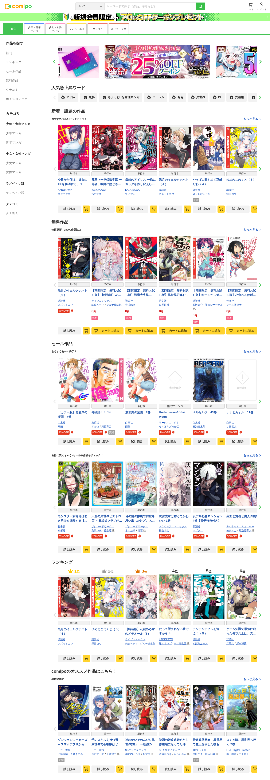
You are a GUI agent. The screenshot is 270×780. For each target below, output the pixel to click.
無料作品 (12, 80)
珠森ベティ (97, 304)
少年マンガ (13, 133)
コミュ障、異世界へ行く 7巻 (241, 742)
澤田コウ (231, 193)
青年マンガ (13, 142)
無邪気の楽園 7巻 (137, 412)
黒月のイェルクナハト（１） (72, 293)
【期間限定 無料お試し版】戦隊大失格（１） (140, 293)
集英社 (95, 422)
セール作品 (13, 71)
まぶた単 (130, 530)
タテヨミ (12, 89)
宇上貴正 (244, 754)
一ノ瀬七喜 (180, 643)
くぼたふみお (200, 643)
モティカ (231, 530)
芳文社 (163, 300)
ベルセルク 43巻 (205, 412)
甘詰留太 (231, 426)
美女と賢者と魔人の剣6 (242, 516)
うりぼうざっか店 (169, 426)
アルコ (95, 426)
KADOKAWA (65, 189)
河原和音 (106, 426)
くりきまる (76, 754)
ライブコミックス (101, 300)
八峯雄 (61, 530)
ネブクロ (198, 530)
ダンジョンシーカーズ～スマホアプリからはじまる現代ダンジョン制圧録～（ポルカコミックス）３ (72, 742)
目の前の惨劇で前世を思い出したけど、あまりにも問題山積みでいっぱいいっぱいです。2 (140, 519)
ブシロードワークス (102, 526)
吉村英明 (96, 193)
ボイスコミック (16, 99)
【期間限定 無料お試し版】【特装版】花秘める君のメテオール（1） (106, 293)
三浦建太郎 (199, 426)
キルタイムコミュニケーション (242, 526)
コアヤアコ (64, 193)
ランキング (13, 62)
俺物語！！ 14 (100, 412)
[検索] (200, 6)
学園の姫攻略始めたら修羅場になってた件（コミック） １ (173, 742)
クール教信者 (234, 304)
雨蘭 (60, 426)
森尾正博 (164, 304)
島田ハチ (96, 530)
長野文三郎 (97, 754)
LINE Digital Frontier (238, 750)
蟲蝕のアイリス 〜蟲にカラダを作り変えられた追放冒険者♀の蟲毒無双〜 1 (141, 182)
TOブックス (199, 750)
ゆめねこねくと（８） (241, 179)
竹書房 (61, 526)
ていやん (130, 193)
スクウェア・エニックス (173, 526)
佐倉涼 (107, 530)
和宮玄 (146, 754)
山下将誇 (231, 754)
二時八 (230, 643)
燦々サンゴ (165, 643)
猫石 (140, 530)
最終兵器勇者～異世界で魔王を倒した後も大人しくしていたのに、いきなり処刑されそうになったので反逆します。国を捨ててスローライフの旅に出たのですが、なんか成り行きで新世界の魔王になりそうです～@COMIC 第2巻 (208, 742)
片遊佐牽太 (245, 530)
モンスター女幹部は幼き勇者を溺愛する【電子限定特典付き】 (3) (72, 519)
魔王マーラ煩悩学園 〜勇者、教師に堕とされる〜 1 (106, 182)
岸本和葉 (241, 643)
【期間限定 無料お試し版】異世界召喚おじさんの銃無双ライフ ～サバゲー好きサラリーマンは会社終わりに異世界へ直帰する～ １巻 (174, 293)
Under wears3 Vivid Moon (173, 414)
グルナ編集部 (114, 304)
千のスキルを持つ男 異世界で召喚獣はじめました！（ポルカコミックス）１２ (106, 742)
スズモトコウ (166, 193)
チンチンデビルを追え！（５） (206, 631)
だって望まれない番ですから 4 (173, 631)
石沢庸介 (198, 304)
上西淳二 (111, 754)
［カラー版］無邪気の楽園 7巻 (72, 414)
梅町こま (198, 754)
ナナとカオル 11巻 (239, 412)
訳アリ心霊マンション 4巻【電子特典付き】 (209, 518)
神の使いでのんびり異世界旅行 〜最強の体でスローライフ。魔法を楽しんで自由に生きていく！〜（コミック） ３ (140, 742)
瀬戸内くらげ (132, 754)
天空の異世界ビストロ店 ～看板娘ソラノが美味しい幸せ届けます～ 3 (106, 519)
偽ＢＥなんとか (201, 193)
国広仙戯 (210, 754)
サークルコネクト (169, 422)
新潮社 (196, 526)
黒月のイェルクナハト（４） (173, 182)
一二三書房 (64, 750)
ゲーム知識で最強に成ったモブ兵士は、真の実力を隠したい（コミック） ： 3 (241, 631)
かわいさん (180, 754)
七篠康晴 (63, 754)
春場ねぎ (130, 304)
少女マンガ (13, 163)
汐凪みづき (165, 754)
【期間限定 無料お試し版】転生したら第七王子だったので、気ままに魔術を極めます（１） (207, 293)
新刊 (9, 53)
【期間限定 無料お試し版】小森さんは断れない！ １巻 (241, 293)
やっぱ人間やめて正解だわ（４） (207, 182)
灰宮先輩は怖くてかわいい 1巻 (173, 518)
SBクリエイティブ (135, 750)
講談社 (163, 189)
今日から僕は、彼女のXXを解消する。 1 (72, 182)
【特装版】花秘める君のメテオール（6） (140, 631)
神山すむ (164, 530)
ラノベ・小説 (15, 192)
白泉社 (61, 422)
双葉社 (230, 639)
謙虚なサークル (214, 304)
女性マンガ (13, 172)
